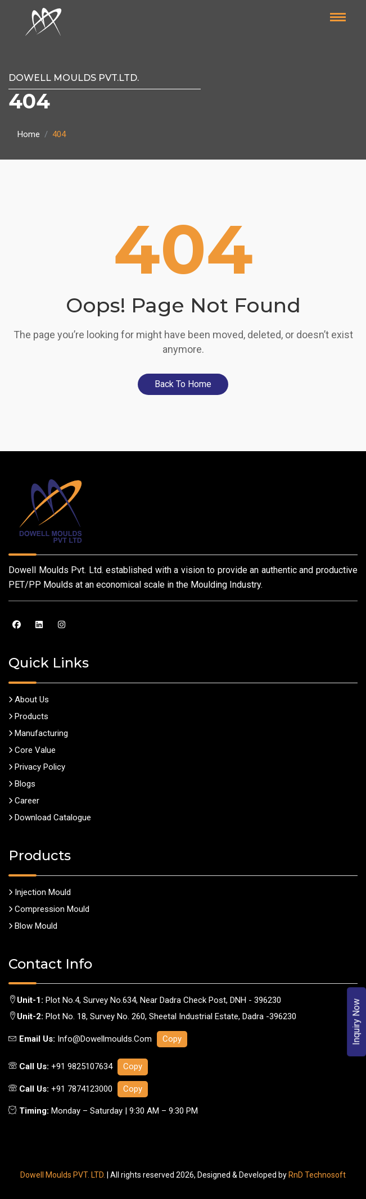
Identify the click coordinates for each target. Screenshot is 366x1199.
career (23, 801)
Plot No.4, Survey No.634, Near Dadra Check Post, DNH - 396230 (163, 1000)
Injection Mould (39, 892)
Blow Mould (32, 926)
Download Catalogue (49, 817)
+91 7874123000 (81, 1089)
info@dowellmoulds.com (105, 1039)
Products (28, 716)
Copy (172, 1039)
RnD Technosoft (317, 1174)
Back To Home (183, 384)
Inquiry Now (356, 1021)
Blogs (21, 784)
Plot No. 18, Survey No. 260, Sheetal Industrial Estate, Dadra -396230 (171, 1016)
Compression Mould (48, 909)
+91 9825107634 (81, 1066)
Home (28, 134)
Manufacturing (38, 733)
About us (28, 699)
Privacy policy (36, 767)
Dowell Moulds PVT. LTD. (62, 1174)
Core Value (32, 750)
